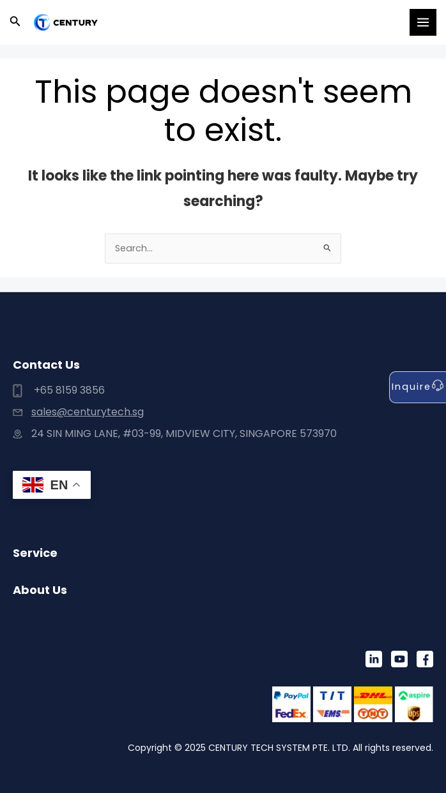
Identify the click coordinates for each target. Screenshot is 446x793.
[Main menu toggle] (423, 22)
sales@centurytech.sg (87, 411)
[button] (15, 22)
